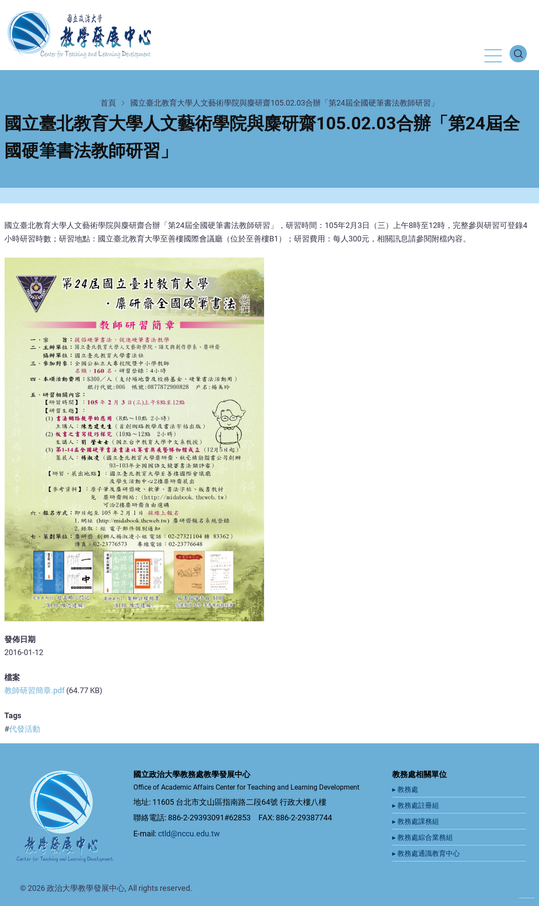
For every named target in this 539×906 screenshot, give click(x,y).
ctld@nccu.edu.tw (189, 833)
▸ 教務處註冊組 (416, 805)
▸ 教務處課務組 (416, 821)
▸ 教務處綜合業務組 (423, 837)
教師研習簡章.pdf (34, 690)
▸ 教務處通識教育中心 (427, 853)
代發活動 (24, 728)
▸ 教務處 (406, 789)
